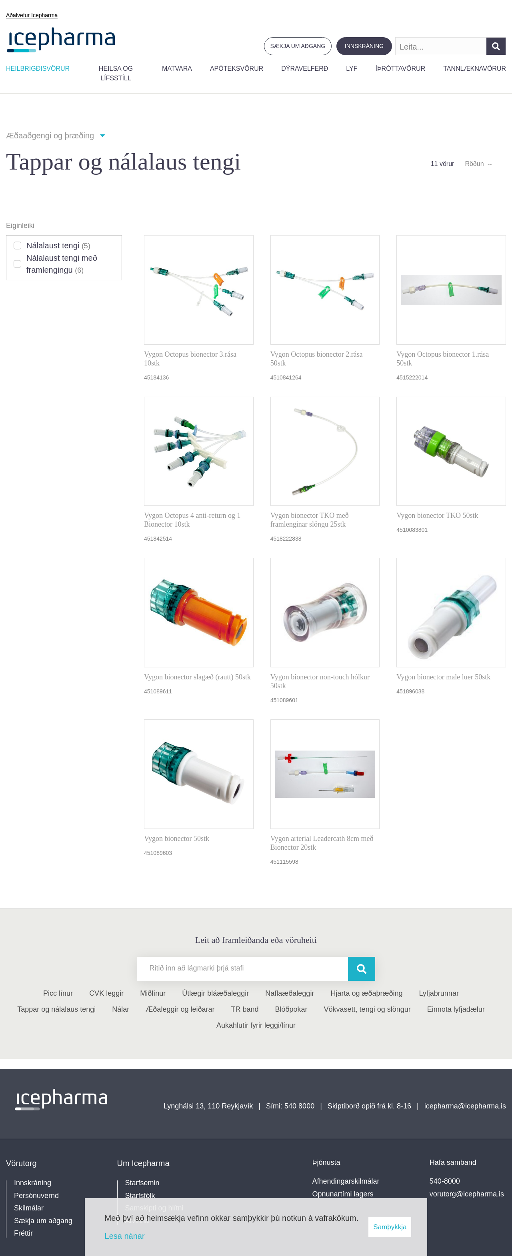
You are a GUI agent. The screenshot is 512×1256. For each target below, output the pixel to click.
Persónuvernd (36, 1196)
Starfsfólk (140, 1196)
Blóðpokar (291, 1009)
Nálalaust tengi (58, 245)
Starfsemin (142, 1183)
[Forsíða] (61, 39)
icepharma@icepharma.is (465, 1106)
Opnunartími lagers (343, 1194)
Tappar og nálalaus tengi (56, 1009)
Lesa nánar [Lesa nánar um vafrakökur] (125, 1236)
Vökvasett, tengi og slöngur (367, 1009)
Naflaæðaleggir (289, 993)
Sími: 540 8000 (290, 1106)
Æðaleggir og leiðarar (180, 1009)
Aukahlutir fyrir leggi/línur (256, 1025)
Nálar (120, 1009)
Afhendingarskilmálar (346, 1181)
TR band (244, 1009)
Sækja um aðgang (298, 46)
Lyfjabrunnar (438, 993)
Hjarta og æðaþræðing (366, 993)
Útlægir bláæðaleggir (215, 993)
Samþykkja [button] (389, 1227)
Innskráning (364, 46)
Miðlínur (153, 993)
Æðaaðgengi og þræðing (50, 135)
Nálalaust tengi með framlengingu (61, 264)
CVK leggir (106, 993)
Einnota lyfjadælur (456, 1009)
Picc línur (58, 993)
